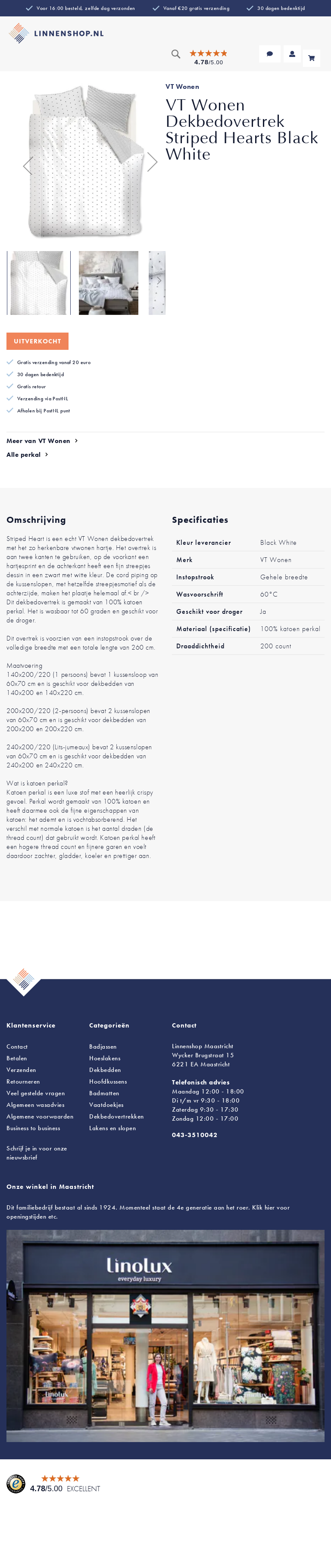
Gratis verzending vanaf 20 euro (54, 362)
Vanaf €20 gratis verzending (196, 8)
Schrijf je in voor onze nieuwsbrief (36, 1153)
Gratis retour (31, 386)
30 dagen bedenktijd (281, 8)
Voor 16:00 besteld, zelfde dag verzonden (86, 8)
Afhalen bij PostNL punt (43, 410)
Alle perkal (23, 454)
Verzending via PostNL (42, 398)
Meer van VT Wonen (38, 441)
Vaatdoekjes (106, 1104)
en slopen (112, 1128)
